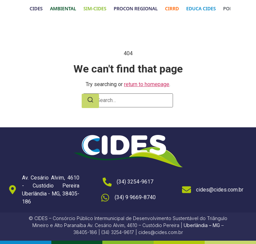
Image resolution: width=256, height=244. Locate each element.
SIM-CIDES (94, 8)
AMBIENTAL (63, 8)
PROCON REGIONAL (136, 8)
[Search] (90, 101)
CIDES (36, 8)
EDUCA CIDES (201, 8)
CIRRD (172, 8)
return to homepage (146, 84)
